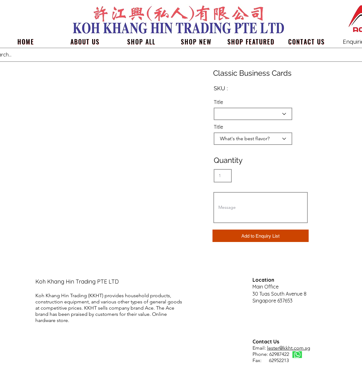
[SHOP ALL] (141, 41)
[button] (260, 236)
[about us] (85, 41)
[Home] (26, 41)
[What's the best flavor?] (253, 138)
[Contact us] (306, 41)
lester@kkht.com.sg (288, 348)
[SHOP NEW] (196, 41)
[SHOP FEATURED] (251, 41)
